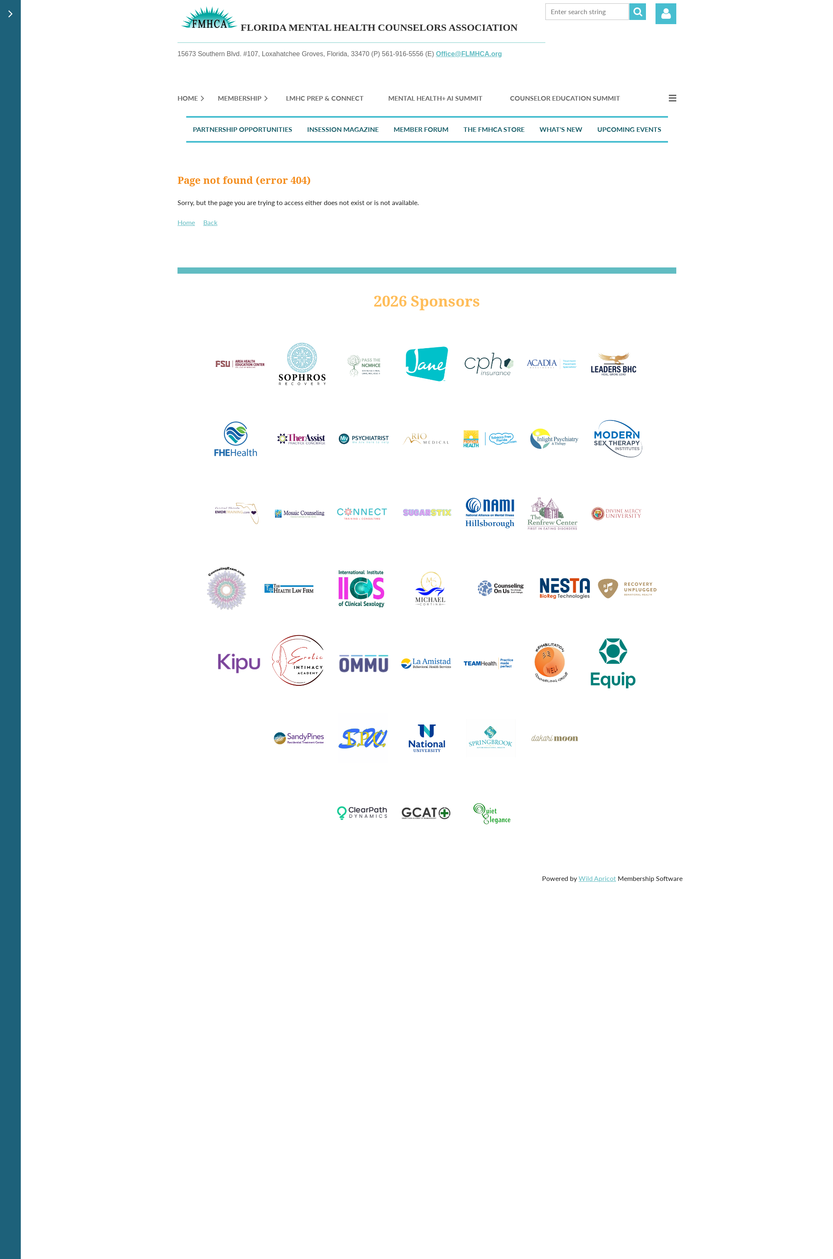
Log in (666, 13)
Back (210, 222)
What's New (561, 129)
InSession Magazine (343, 129)
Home (186, 222)
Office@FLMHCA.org (469, 53)
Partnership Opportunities (242, 129)
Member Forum (421, 129)
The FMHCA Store (494, 129)
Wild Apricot (597, 878)
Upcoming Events (629, 129)
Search (637, 11)
